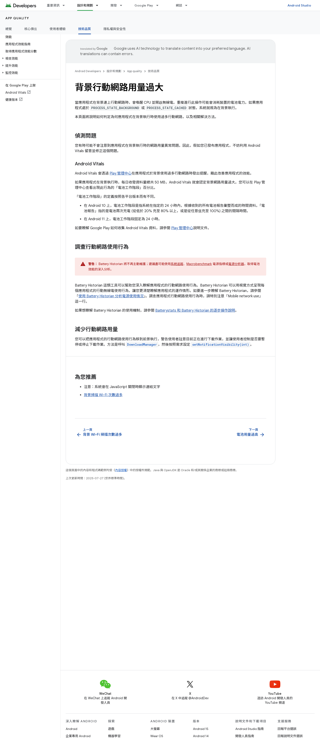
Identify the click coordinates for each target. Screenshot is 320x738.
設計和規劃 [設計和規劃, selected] (85, 5)
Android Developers (88, 71)
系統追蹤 (177, 264)
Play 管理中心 (121, 173)
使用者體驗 (58, 29)
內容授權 (121, 470)
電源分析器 (236, 264)
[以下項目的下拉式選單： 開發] (123, 5)
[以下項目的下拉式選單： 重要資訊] (66, 5)
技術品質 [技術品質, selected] (84, 29)
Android (71, 729)
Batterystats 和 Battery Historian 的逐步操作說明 (195, 310)
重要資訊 (53, 5)
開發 (113, 5)
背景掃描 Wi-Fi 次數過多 (103, 395)
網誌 (179, 5)
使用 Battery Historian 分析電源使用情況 (111, 296)
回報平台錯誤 (287, 729)
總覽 (8, 29)
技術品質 (154, 71)
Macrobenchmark (199, 264)
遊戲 (111, 729)
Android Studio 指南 (249, 729)
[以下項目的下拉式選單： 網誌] (188, 5)
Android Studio (299, 5)
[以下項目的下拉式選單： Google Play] (159, 5)
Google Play (143, 5)
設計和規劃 (114, 71)
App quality (17, 18)
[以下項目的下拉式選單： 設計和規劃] (99, 5)
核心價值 (30, 29)
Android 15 (200, 729)
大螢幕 (155, 729)
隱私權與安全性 (115, 29)
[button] (29, 58)
